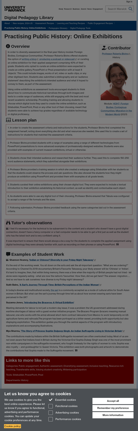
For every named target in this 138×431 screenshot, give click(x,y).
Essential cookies (62, 399)
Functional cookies (63, 406)
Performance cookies (64, 419)
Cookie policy (12, 426)
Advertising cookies (63, 412)
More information (113, 415)
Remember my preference (113, 408)
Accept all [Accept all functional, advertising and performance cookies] (113, 401)
